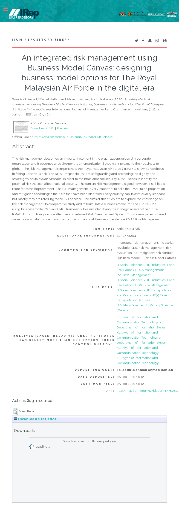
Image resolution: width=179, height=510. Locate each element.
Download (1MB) (42, 128)
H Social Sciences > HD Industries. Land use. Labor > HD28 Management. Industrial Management (146, 270)
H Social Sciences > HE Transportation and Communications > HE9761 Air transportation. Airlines (144, 295)
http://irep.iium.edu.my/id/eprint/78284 (147, 390)
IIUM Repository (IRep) (40, 39)
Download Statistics (35, 419)
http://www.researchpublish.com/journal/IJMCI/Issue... (73, 137)
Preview (63, 128)
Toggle (8, 8)
